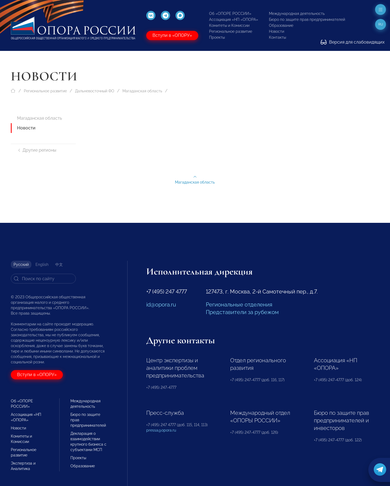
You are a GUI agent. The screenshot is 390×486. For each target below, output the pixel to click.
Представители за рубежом (242, 312)
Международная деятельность (297, 13)
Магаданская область (142, 91)
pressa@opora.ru (161, 430)
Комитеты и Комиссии (229, 25)
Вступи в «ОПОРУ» (172, 35)
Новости (276, 31)
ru (380, 24)
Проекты (217, 37)
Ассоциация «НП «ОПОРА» (233, 19)
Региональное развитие (230, 31)
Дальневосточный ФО (94, 91)
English (41, 264)
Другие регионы (36, 150)
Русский (21, 264)
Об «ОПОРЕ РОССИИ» (230, 13)
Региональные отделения (239, 304)
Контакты (277, 37)
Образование (281, 25)
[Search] (43, 278)
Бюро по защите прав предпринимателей (307, 19)
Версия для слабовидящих (353, 42)
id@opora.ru (161, 304)
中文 (59, 264)
